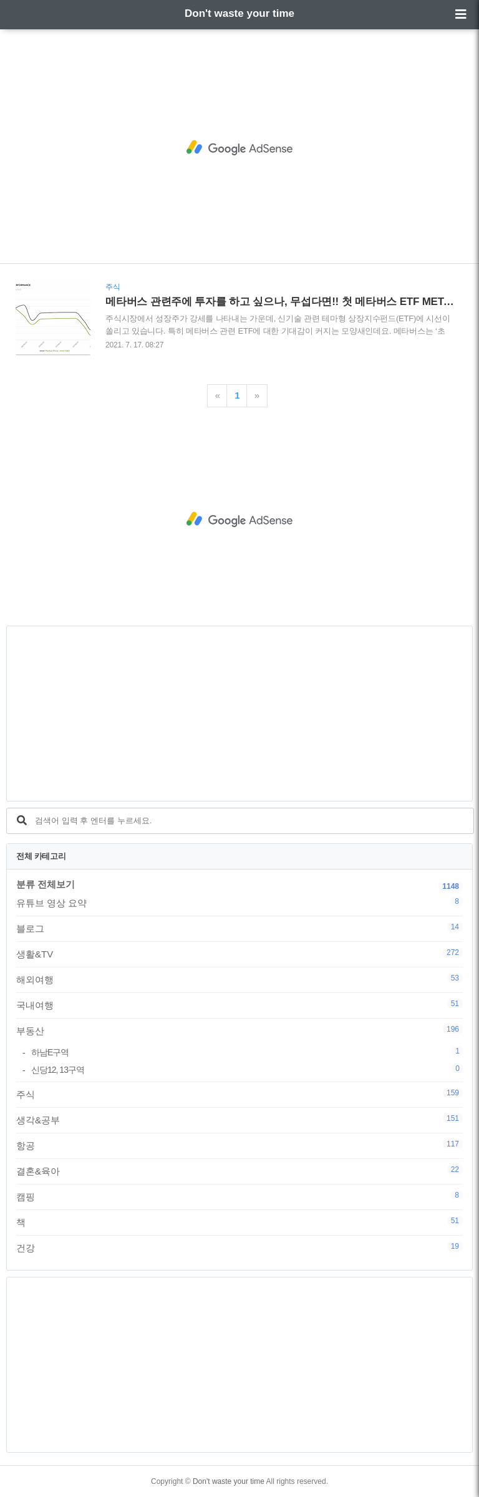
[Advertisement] (239, 148)
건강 (239, 1247)
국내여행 (239, 1004)
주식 (239, 1094)
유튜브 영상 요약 (239, 902)
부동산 (239, 1030)
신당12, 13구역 (247, 1069)
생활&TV (239, 953)
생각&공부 (239, 1119)
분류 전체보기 (45, 884)
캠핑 (239, 1196)
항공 (239, 1145)
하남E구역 (247, 1052)
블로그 (239, 928)
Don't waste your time (239, 13)
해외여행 (239, 979)
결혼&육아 (239, 1170)
